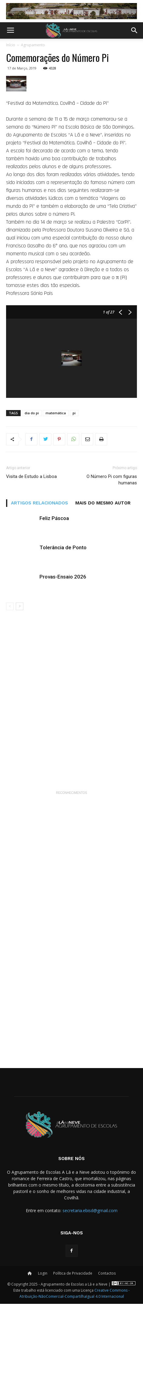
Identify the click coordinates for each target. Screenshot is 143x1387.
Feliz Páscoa (54, 601)
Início (10, 45)
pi (74, 496)
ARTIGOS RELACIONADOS (39, 586)
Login (42, 1356)
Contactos (107, 1356)
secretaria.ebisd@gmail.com (90, 1294)
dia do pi (32, 496)
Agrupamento (33, 45)
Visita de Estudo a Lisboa (31, 559)
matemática (56, 496)
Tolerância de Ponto (63, 631)
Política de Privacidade (72, 1356)
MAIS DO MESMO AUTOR (103, 586)
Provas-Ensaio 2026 (62, 660)
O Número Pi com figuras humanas (112, 563)
